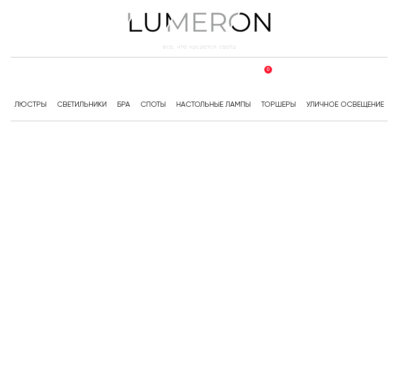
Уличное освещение (345, 104)
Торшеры (278, 104)
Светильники (82, 104)
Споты (153, 104)
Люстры (31, 104)
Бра (123, 104)
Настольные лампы (213, 104)
